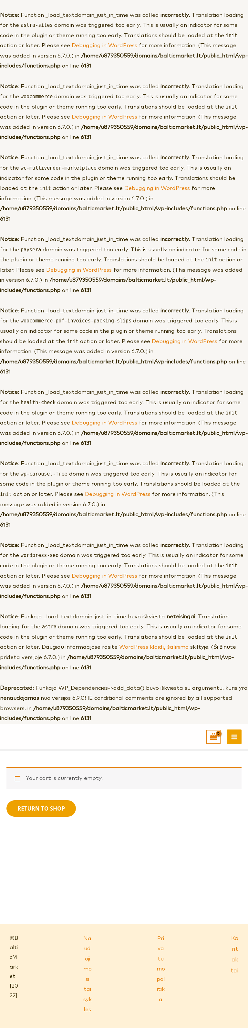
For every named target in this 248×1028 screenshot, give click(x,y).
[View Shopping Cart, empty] (213, 737)
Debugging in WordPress (104, 45)
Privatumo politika (161, 969)
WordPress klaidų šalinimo (154, 647)
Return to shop (41, 808)
